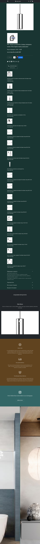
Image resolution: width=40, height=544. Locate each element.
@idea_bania (20, 400)
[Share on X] (7, 61)
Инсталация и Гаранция (20, 285)
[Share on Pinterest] (13, 61)
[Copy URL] (16, 61)
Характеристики (20, 282)
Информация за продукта (20, 271)
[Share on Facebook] (9, 61)
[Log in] (32, 1)
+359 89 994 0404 (12, 66)
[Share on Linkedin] (11, 61)
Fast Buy (20, 57)
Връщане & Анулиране (20, 288)
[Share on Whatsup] (18, 61)
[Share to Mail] (14, 61)
